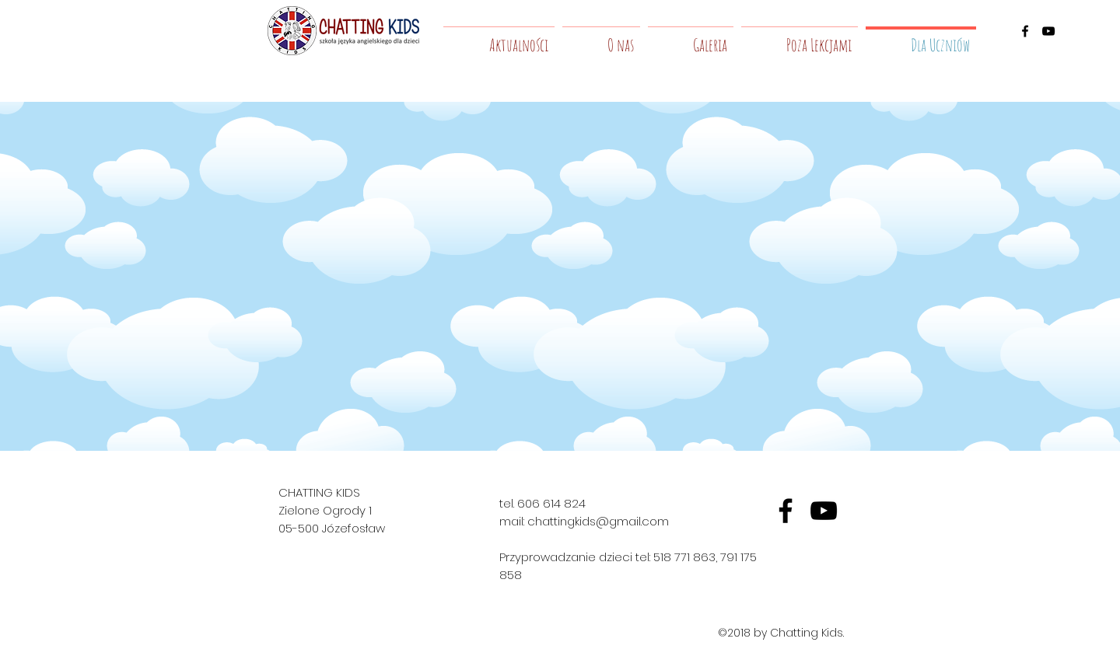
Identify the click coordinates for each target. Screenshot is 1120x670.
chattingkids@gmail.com (598, 521)
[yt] (823, 510)
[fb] (785, 510)
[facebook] (1025, 31)
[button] (601, 38)
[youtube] (1048, 31)
